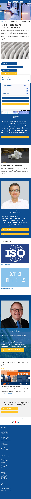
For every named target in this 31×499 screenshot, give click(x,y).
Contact (3, 481)
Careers (3, 462)
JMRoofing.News (4, 447)
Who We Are (4, 470)
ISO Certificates (6, 264)
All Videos (10, 393)
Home (2, 21)
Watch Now (3, 393)
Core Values (3, 476)
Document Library (4, 460)
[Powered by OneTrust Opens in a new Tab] (25, 110)
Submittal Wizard (4, 449)
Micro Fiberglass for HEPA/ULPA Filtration (22, 21)
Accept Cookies (15, 100)
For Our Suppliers (4, 478)
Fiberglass (3, 455)
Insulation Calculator (5, 437)
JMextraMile (3, 459)
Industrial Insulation (5, 432)
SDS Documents (4, 438)
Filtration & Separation (9, 21)
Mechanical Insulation (5, 433)
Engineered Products (6, 453)
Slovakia (2, 467)
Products (2, 443)
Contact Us (3, 483)
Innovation (3, 472)
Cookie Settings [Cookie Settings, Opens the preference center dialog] (15, 106)
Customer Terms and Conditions (6, 497)
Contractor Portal (4, 444)
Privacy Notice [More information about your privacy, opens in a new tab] (7, 82)
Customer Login (4, 485)
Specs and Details (4, 448)
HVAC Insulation (4, 431)
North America (4, 465)
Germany (3, 466)
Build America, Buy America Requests (8, 490)
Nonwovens (3, 458)
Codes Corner (3, 445)
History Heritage (4, 475)
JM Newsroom (3, 477)
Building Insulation (4, 429)
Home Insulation (4, 436)
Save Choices (15, 103)
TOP (22, 418)
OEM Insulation (4, 434)
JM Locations (3, 484)
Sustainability (3, 473)
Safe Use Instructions (7, 289)
